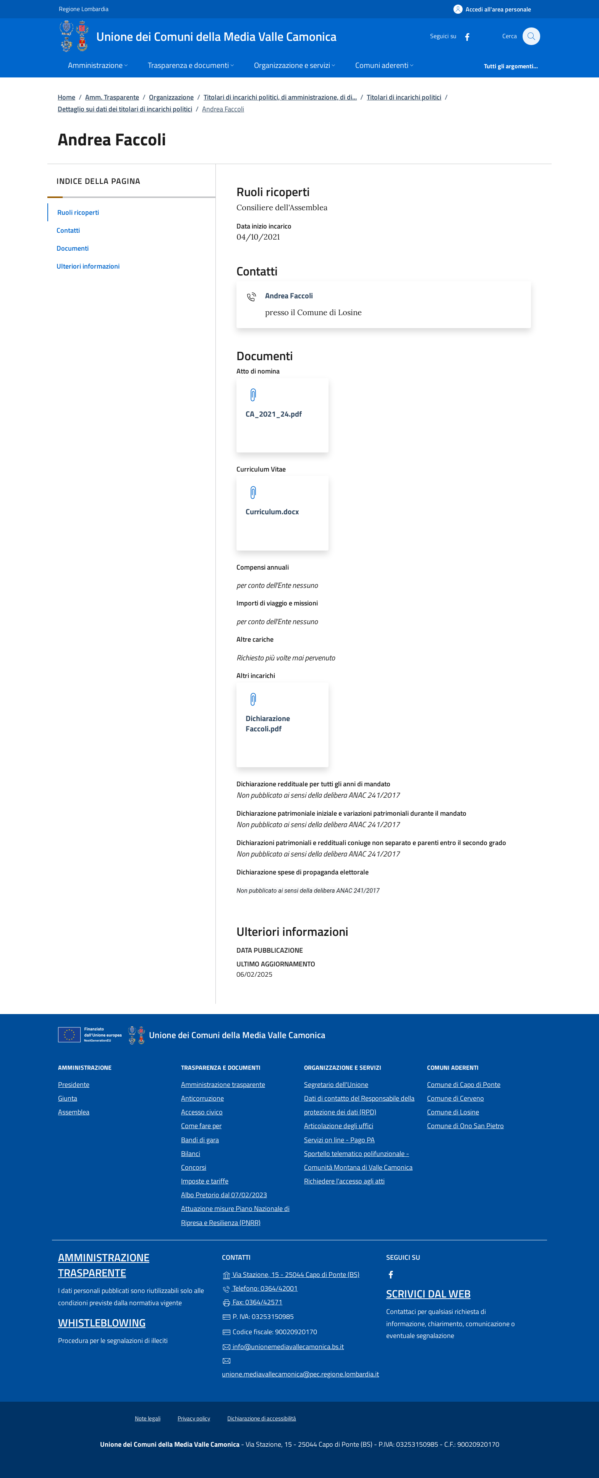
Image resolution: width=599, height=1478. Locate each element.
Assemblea (73, 1112)
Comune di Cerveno (484, 1097)
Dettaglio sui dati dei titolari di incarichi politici (125, 109)
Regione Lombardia (83, 8)
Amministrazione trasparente (223, 1084)
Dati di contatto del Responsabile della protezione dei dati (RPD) (359, 1105)
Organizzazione (171, 97)
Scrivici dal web (428, 1293)
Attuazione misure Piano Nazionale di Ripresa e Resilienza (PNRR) (235, 1215)
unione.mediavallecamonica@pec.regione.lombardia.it (299, 1367)
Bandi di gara (200, 1140)
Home (66, 97)
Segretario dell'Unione (336, 1084)
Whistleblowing (102, 1322)
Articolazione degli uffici (338, 1126)
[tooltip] (282, 415)
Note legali (147, 1418)
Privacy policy (194, 1418)
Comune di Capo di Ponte (484, 1084)
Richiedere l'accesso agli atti (344, 1181)
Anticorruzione (202, 1098)
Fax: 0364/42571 (252, 1302)
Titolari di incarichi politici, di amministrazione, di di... (280, 97)
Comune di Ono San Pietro (484, 1125)
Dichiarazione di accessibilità (261, 1418)
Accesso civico (202, 1112)
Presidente (73, 1084)
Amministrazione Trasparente (103, 1265)
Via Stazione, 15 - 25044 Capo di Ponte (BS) (299, 1274)
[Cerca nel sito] (531, 36)
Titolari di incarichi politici (404, 97)
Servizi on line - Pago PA (361, 1139)
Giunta (67, 1098)
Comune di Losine (484, 1111)
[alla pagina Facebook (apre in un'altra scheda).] (463, 36)
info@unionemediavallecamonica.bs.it (283, 1346)
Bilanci (190, 1153)
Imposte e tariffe (204, 1181)
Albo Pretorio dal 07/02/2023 (224, 1195)
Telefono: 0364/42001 (260, 1288)
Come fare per (201, 1126)
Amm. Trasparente (112, 97)
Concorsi (193, 1167)
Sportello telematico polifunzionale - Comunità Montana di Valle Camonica (361, 1160)
